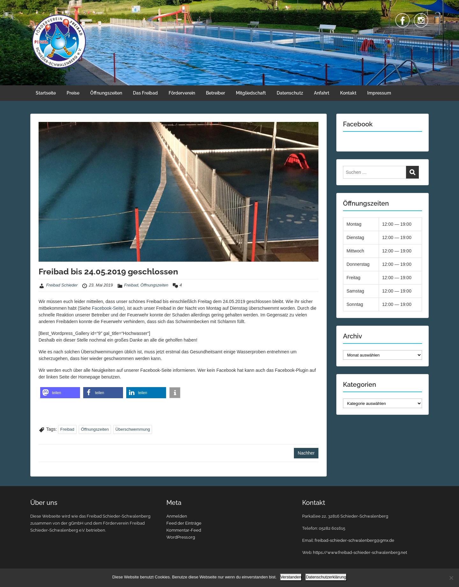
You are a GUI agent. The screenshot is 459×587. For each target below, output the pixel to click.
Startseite (46, 92)
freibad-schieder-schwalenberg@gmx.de (354, 540)
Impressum (379, 92)
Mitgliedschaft (251, 92)
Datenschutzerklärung (326, 577)
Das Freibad (145, 92)
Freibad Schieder (62, 285)
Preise (73, 92)
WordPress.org (180, 537)
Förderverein (182, 92)
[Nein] (451, 578)
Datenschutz (290, 92)
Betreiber (215, 92)
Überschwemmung (132, 429)
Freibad (131, 285)
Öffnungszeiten (106, 92)
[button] (60, 392)
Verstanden (291, 577)
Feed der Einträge (183, 523)
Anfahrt (321, 92)
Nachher (306, 453)
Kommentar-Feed (183, 530)
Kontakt (348, 92)
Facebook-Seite (107, 308)
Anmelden (176, 516)
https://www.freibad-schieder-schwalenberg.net (360, 552)
